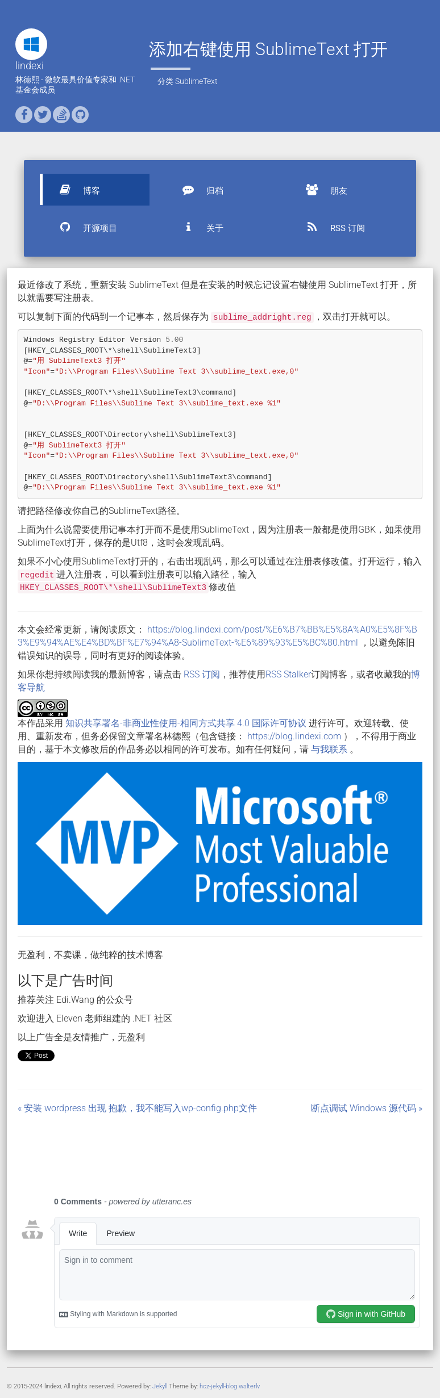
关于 (197, 227)
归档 (197, 190)
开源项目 (83, 227)
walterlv (249, 1386)
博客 (74, 190)
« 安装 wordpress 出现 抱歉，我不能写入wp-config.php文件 (137, 1108)
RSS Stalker (288, 674)
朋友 (321, 190)
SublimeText (196, 81)
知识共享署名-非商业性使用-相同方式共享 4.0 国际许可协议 (185, 723)
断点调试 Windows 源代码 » (366, 1108)
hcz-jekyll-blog (218, 1386)
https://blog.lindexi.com (294, 736)
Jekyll (159, 1386)
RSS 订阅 (330, 227)
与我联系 (329, 749)
